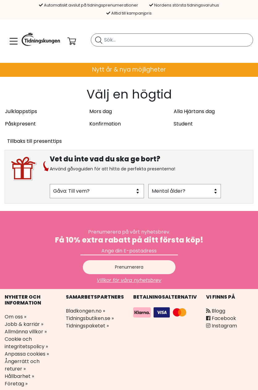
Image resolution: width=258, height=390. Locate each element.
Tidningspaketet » (87, 325)
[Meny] (12, 41)
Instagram (221, 325)
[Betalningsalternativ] (160, 312)
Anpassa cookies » (27, 353)
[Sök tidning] (98, 40)
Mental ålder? (168, 191)
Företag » (16, 383)
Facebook (221, 318)
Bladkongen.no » (85, 310)
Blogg (215, 310)
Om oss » (15, 316)
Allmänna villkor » (26, 331)
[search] (172, 39)
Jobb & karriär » (24, 324)
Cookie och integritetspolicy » (26, 342)
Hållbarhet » (19, 376)
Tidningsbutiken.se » (90, 318)
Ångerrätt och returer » (22, 365)
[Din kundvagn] (76, 41)
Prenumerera (129, 267)
